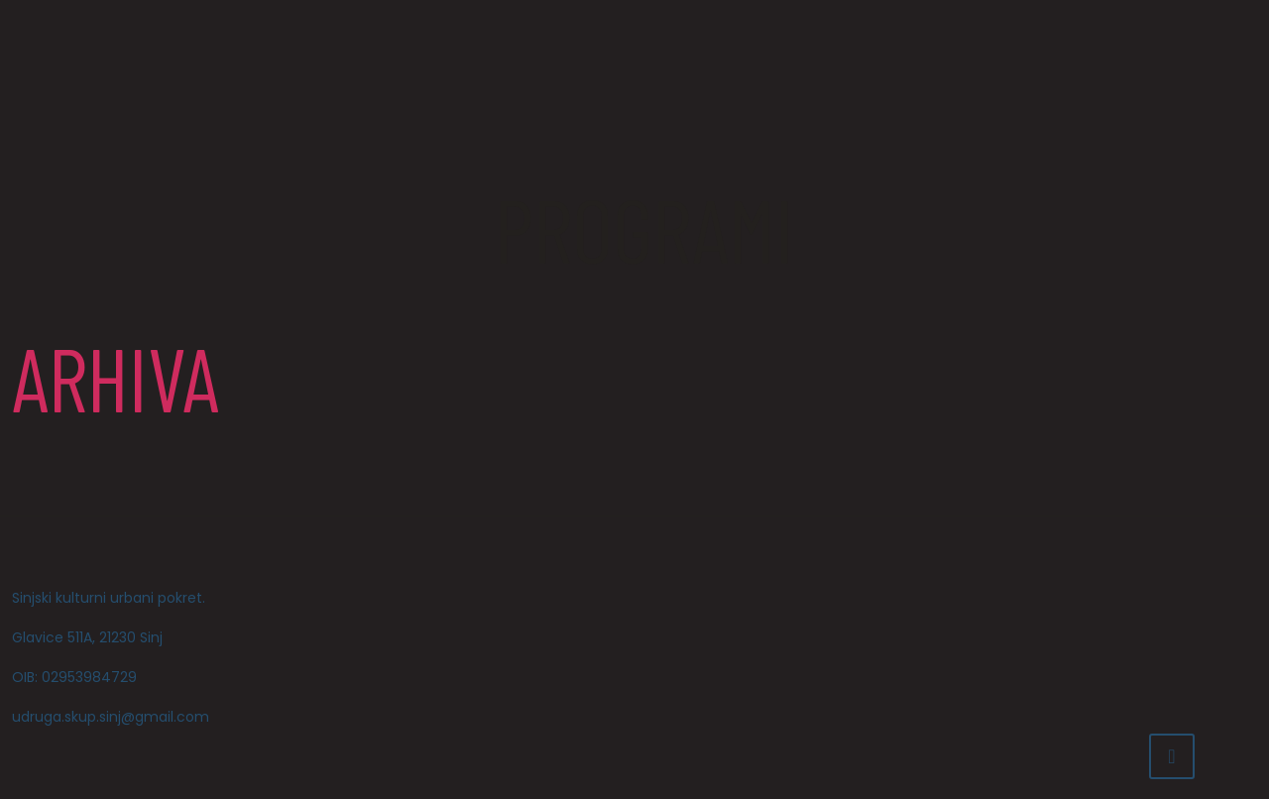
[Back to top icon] (1172, 756)
